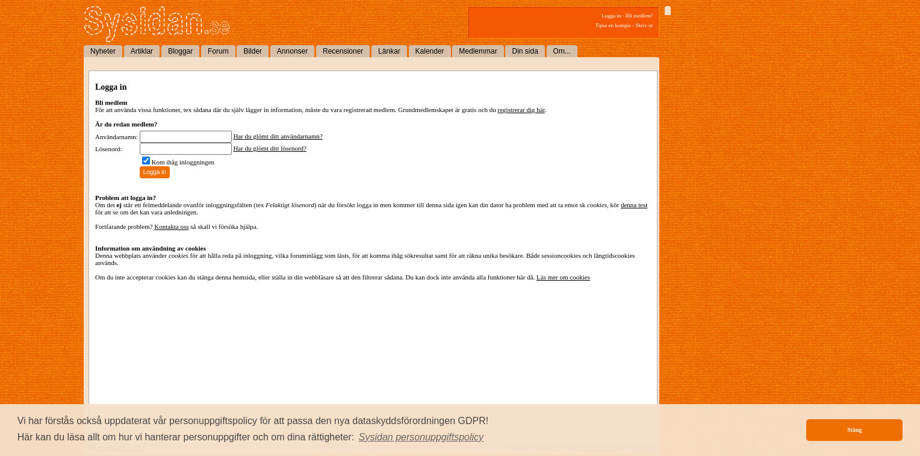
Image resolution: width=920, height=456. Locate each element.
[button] (421, 437)
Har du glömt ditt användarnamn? (277, 136)
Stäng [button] (854, 429)
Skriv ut (644, 25)
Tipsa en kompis (613, 25)
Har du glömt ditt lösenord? (269, 148)
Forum (218, 51)
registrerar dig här (521, 109)
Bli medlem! (639, 16)
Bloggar (180, 51)
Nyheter (103, 51)
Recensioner (343, 51)
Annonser (292, 51)
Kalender (429, 51)
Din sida (525, 51)
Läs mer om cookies (563, 277)
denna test (634, 204)
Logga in (611, 16)
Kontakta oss (171, 226)
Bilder (252, 51)
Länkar (389, 51)
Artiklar (142, 51)
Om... (562, 51)
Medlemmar (478, 51)
